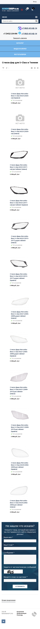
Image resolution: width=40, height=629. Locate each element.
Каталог (20, 43)
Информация (21, 613)
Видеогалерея (20, 49)
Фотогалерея (20, 54)
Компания (20, 611)
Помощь (20, 615)
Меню (4, 17)
